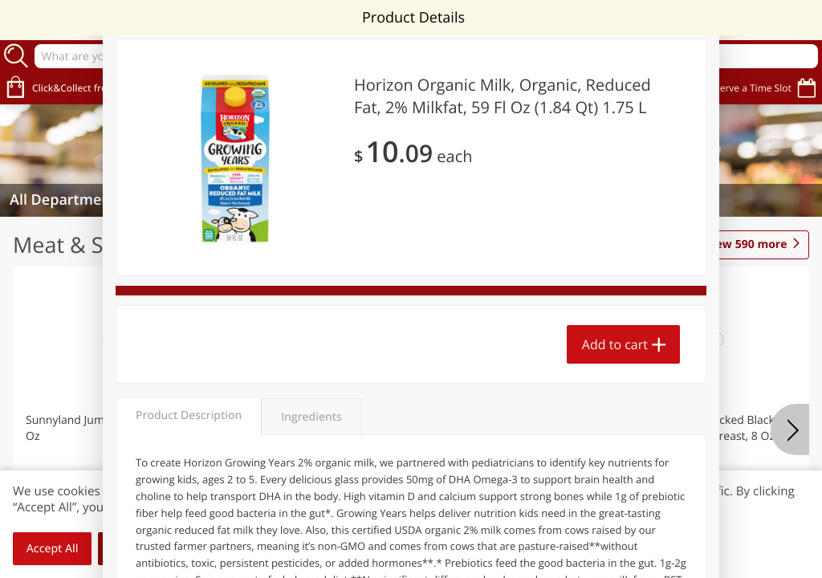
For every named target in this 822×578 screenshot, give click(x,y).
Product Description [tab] (189, 415)
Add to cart (615, 344)
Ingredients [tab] (311, 417)
